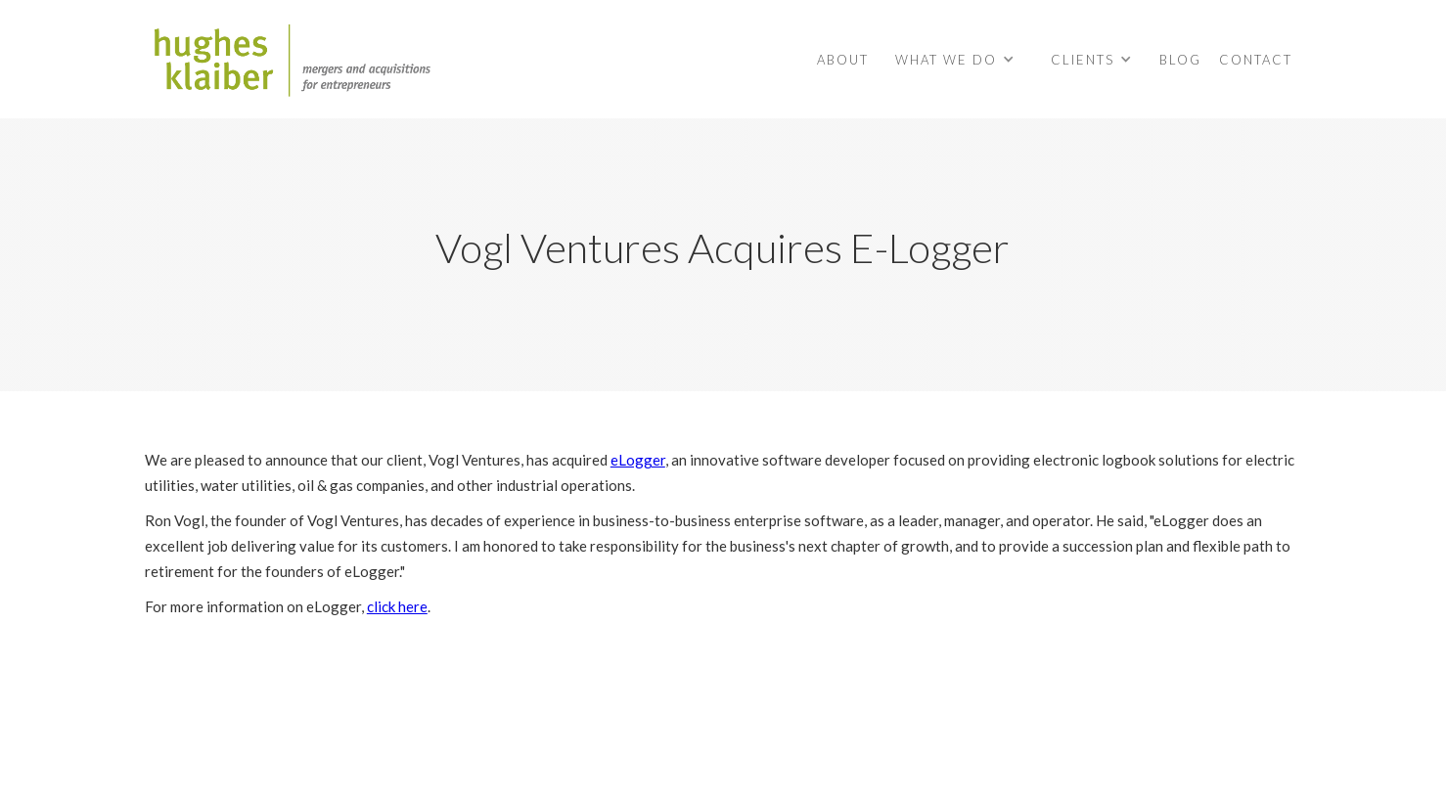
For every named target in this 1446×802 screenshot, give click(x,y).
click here (397, 606)
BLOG (1180, 59)
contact (1255, 59)
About (843, 59)
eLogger (637, 459)
